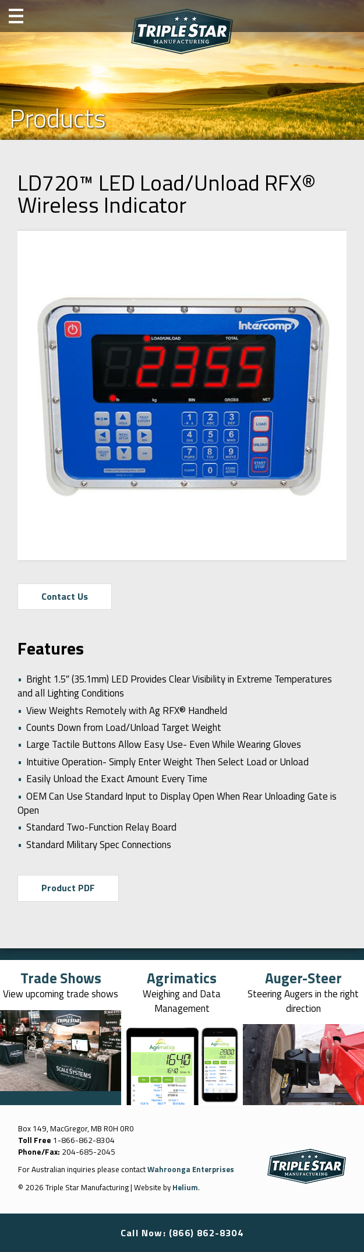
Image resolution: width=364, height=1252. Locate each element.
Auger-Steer (303, 978)
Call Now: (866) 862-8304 (182, 1232)
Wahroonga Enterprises (192, 1170)
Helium (185, 1188)
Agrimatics (182, 978)
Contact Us (65, 596)
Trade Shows (60, 978)
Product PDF (68, 888)
